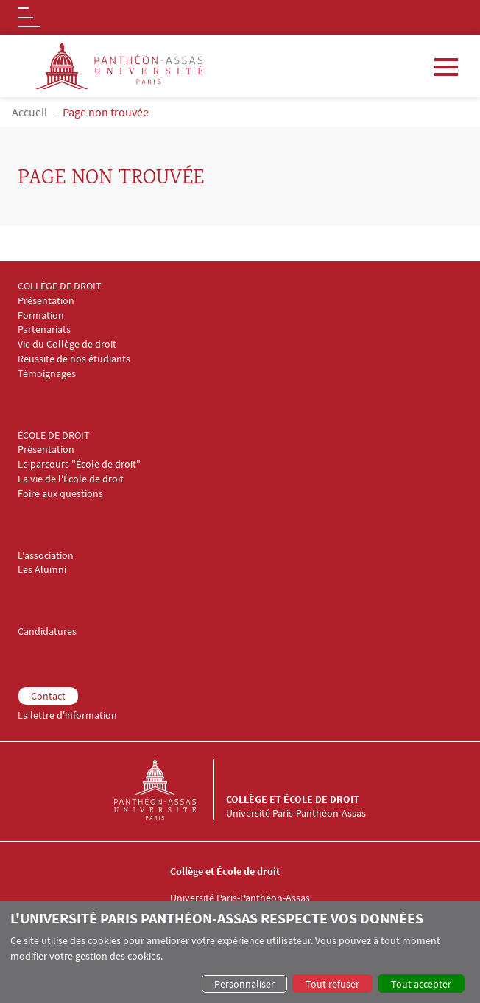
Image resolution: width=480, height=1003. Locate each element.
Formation (41, 315)
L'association (46, 555)
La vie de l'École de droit (71, 479)
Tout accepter (421, 983)
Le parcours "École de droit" (79, 464)
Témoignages (47, 373)
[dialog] (240, 952)
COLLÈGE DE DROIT (60, 286)
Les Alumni (42, 569)
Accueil (29, 112)
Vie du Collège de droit (67, 344)
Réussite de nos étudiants (74, 359)
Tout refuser (332, 983)
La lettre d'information (67, 715)
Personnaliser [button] (244, 983)
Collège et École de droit (292, 799)
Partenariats (44, 329)
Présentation (46, 301)
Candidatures (47, 631)
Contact (48, 696)
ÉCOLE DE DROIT (54, 435)
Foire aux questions (60, 494)
